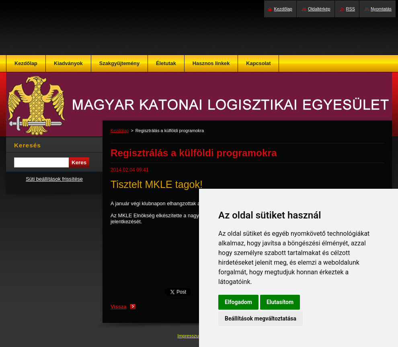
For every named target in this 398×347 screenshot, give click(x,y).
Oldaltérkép (319, 8)
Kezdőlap (120, 130)
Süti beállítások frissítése (54, 179)
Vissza (119, 307)
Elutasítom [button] (280, 302)
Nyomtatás (381, 8)
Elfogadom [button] (238, 302)
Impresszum (190, 335)
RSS (350, 8)
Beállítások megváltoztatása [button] (260, 318)
